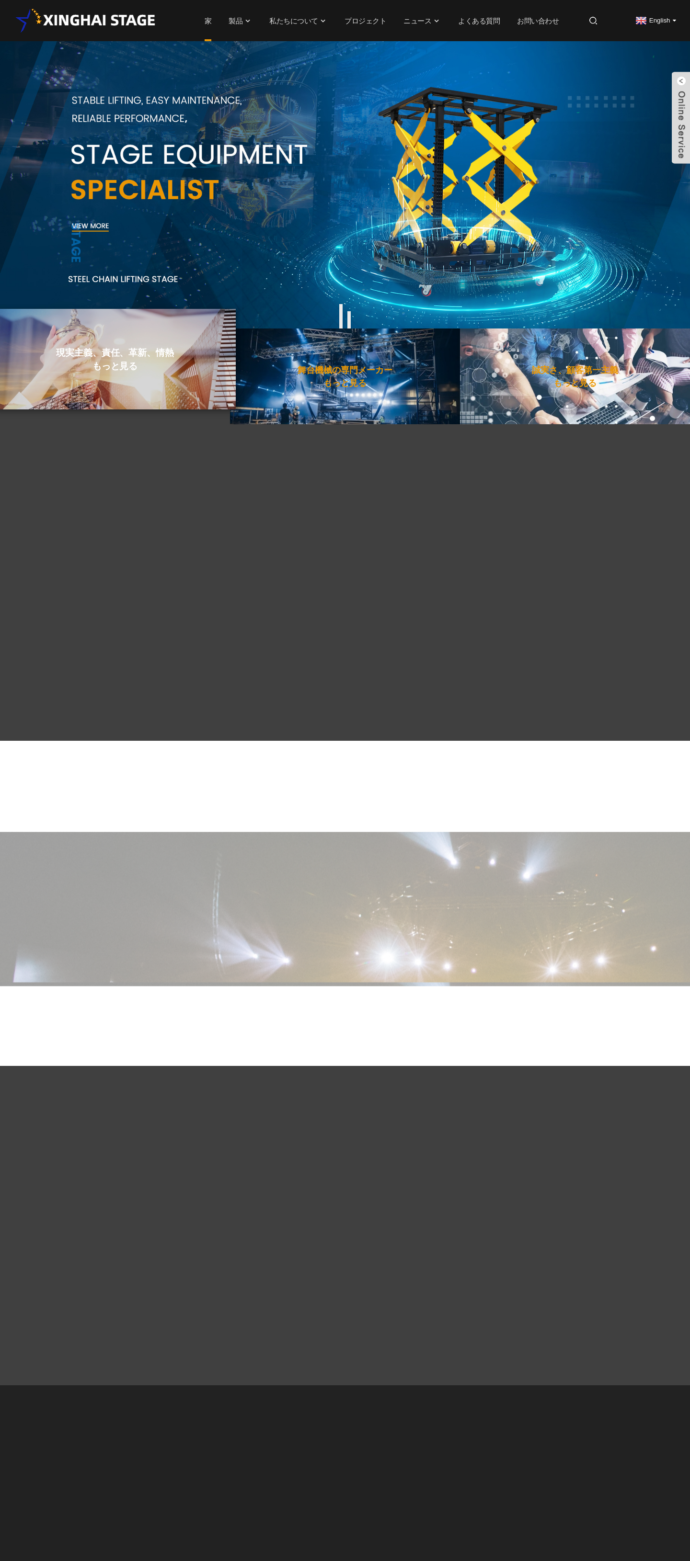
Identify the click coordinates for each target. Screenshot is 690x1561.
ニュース (422, 20)
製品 (240, 20)
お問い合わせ (538, 20)
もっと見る (115, 398)
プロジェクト (365, 20)
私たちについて (298, 20)
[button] (341, 316)
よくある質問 (479, 20)
